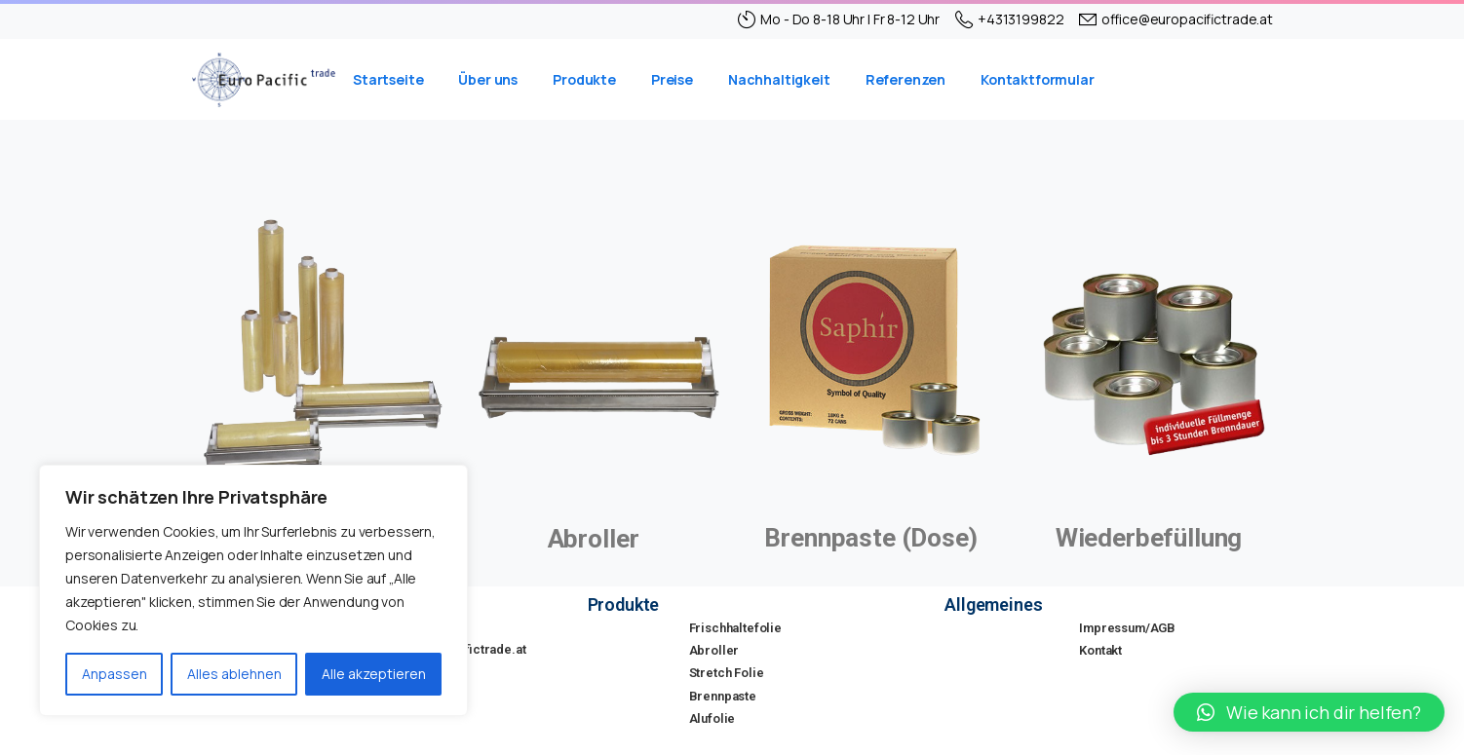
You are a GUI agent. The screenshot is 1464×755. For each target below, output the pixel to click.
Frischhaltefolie (735, 628)
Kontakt (1100, 650)
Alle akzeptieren (374, 673)
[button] (1309, 712)
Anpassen (114, 673)
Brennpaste (722, 696)
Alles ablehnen (234, 673)
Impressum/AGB (1127, 628)
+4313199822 (1009, 19)
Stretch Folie (726, 672)
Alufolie (712, 718)
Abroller (714, 650)
